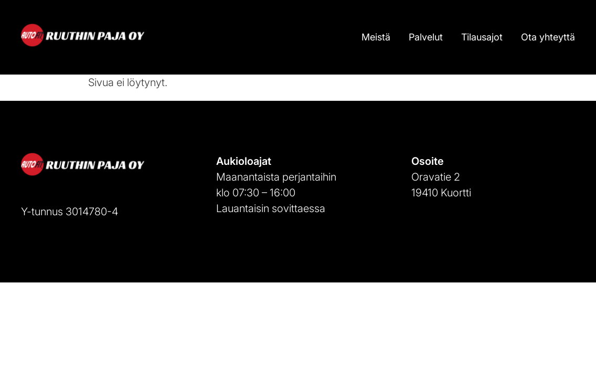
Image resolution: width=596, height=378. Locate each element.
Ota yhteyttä (548, 37)
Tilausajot (482, 37)
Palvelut (426, 37)
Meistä (375, 37)
